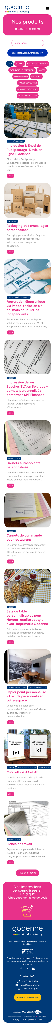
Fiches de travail (19, 844)
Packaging (12, 221)
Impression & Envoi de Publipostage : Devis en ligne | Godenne (24, 150)
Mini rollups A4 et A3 (22, 772)
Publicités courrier (15, 141)
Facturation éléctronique (18, 297)
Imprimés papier (14, 459)
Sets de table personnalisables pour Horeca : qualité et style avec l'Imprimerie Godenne (27, 617)
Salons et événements (17, 688)
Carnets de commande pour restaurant (24, 537)
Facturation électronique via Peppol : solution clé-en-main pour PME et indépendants (26, 308)
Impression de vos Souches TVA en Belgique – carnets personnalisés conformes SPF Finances (27, 388)
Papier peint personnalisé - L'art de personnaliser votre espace (26, 696)
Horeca (11, 378)
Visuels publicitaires (38, 688)
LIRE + (10, 176)
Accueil (21, 29)
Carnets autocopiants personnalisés (23, 465)
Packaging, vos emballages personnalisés (27, 228)
